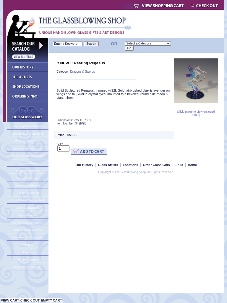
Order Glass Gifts (156, 165)
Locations (130, 165)
